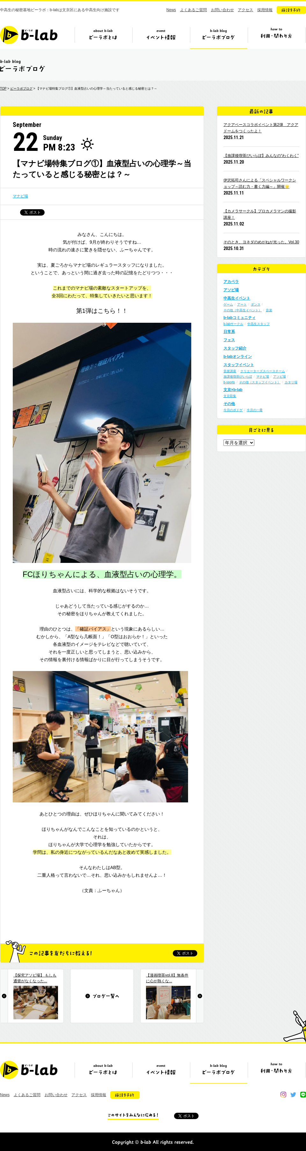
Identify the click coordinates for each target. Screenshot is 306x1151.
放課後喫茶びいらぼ (237, 376)
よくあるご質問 (193, 10)
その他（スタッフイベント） (259, 382)
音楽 (269, 310)
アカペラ (231, 281)
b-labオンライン (237, 356)
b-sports (229, 382)
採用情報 (265, 10)
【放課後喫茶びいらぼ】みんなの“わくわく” (261, 155)
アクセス (245, 10)
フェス (229, 340)
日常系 (229, 331)
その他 (229, 404)
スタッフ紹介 (234, 348)
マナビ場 (20, 196)
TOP (3, 88)
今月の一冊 (255, 410)
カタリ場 (291, 382)
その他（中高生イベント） (242, 310)
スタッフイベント (238, 365)
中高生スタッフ (258, 324)
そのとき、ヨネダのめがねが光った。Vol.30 (261, 242)
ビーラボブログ (218, 37)
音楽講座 (229, 371)
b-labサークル (233, 324)
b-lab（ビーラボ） (28, 35)
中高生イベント (236, 298)
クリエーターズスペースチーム (262, 371)
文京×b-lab (233, 389)
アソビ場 (231, 290)
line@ (303, 1094)
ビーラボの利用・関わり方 (276, 37)
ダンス (255, 304)
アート (242, 304)
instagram (283, 1094)
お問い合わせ (222, 10)
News (171, 10)
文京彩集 (229, 396)
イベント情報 (161, 37)
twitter (293, 1094)
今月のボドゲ (233, 410)
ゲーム (228, 304)
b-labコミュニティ (239, 317)
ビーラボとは (103, 37)
